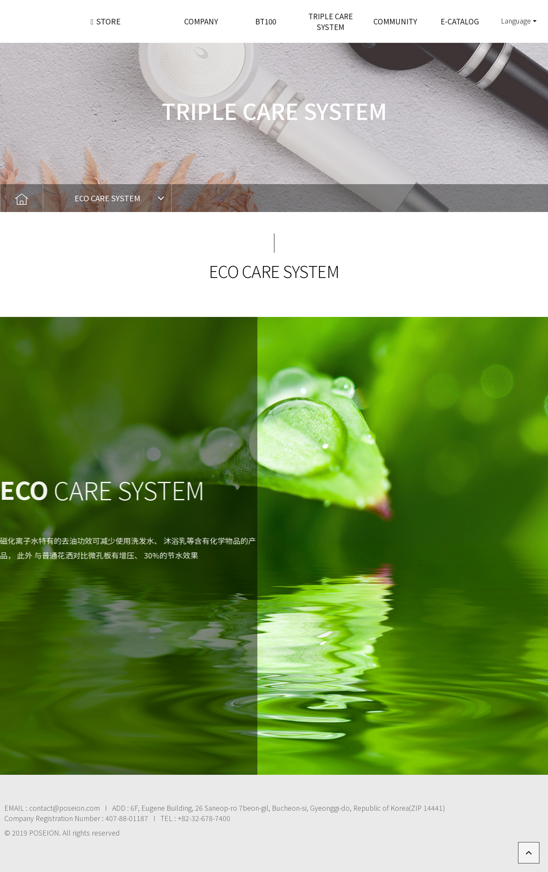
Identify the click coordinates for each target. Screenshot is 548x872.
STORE (106, 21)
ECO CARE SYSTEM (107, 197)
